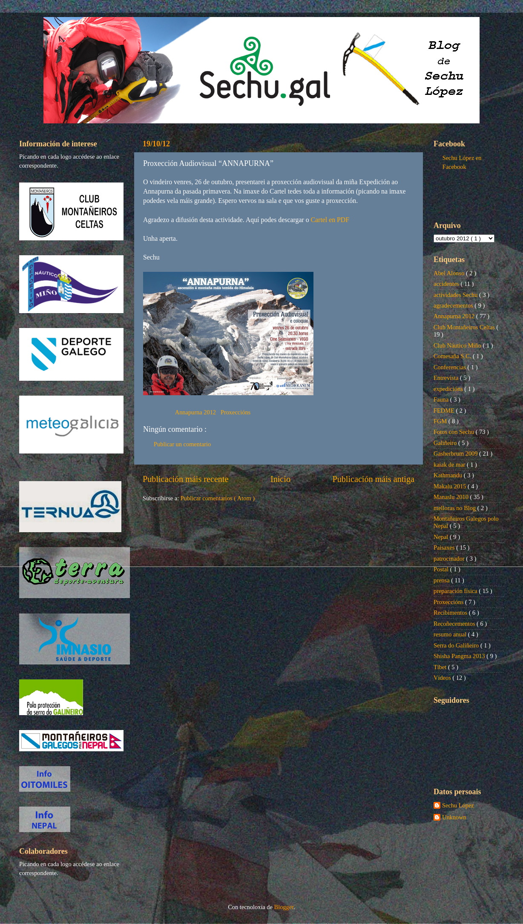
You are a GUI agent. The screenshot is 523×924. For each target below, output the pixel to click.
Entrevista (447, 377)
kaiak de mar (450, 464)
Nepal (442, 536)
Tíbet (441, 667)
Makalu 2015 (451, 486)
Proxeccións (235, 412)
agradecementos (454, 305)
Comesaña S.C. (453, 356)
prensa (442, 580)
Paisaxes (445, 547)
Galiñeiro (446, 442)
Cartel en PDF (330, 219)
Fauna (442, 399)
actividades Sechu (456, 294)
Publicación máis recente (185, 479)
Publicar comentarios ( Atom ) (218, 498)
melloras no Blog (455, 508)
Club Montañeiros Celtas (465, 327)
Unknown (454, 817)
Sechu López (458, 805)
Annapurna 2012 (196, 412)
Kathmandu (449, 475)
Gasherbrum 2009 (456, 453)
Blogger (284, 907)
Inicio (280, 479)
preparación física (456, 590)
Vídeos (443, 677)
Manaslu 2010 (452, 496)
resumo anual (451, 634)
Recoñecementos (455, 623)
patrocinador (450, 558)
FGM (441, 421)
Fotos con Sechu (455, 431)
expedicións (449, 388)
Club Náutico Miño (458, 345)
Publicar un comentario (182, 444)
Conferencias (451, 367)
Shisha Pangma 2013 (460, 656)
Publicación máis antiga (373, 479)
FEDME (445, 410)
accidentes (447, 283)
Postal (442, 569)
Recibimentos (451, 612)
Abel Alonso (450, 273)
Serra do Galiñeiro (457, 645)
